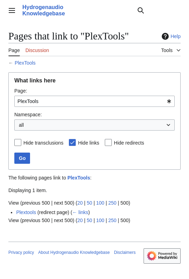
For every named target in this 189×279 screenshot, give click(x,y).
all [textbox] (21, 125)
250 (112, 203)
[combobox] (94, 101)
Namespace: (28, 114)
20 (80, 203)
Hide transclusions (43, 143)
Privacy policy (21, 252)
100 (100, 203)
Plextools (26, 212)
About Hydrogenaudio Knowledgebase (74, 252)
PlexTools (25, 63)
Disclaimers (125, 252)
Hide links (88, 143)
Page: (20, 91)
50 (89, 203)
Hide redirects (129, 143)
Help (170, 36)
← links (80, 212)
